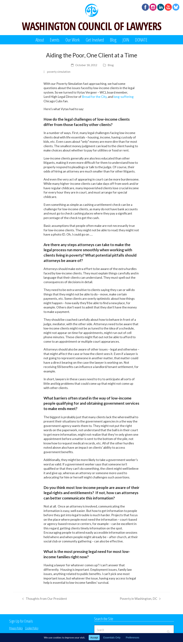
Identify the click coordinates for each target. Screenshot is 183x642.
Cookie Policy (31, 628)
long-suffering (124, 97)
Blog (111, 65)
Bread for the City (94, 97)
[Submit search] (168, 630)
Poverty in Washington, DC (140, 599)
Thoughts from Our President (44, 599)
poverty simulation (58, 71)
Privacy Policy (16, 628)
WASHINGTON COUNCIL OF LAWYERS (91, 26)
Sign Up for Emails (21, 621)
